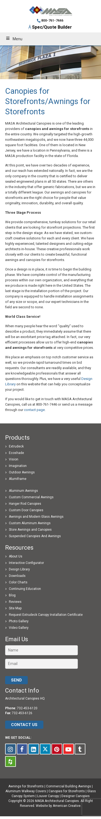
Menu (13, 38)
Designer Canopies (75, 796)
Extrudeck (16, 446)
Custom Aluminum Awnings (30, 523)
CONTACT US (24, 724)
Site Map (15, 608)
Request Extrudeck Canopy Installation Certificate (46, 615)
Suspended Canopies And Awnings (35, 536)
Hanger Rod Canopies (25, 504)
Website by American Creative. (58, 806)
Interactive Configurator (26, 563)
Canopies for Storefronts (66, 791)
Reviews (15, 602)
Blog (12, 595)
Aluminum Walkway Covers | (26, 791)
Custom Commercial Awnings (31, 497)
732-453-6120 (27, 708)
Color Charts (18, 582)
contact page (34, 410)
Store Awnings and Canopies (30, 529)
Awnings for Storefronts (26, 786)
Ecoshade (16, 453)
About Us (15, 556)
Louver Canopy (48, 796)
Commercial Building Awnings (68, 786)
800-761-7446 (52, 20)
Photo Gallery (19, 621)
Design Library (19, 569)
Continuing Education (25, 589)
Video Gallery (19, 628)
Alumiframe (17, 479)
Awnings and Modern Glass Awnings (36, 517)
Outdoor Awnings (22, 472)
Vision (13, 459)
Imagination (18, 466)
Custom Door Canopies (26, 510)
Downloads (17, 576)
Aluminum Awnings (23, 491)
